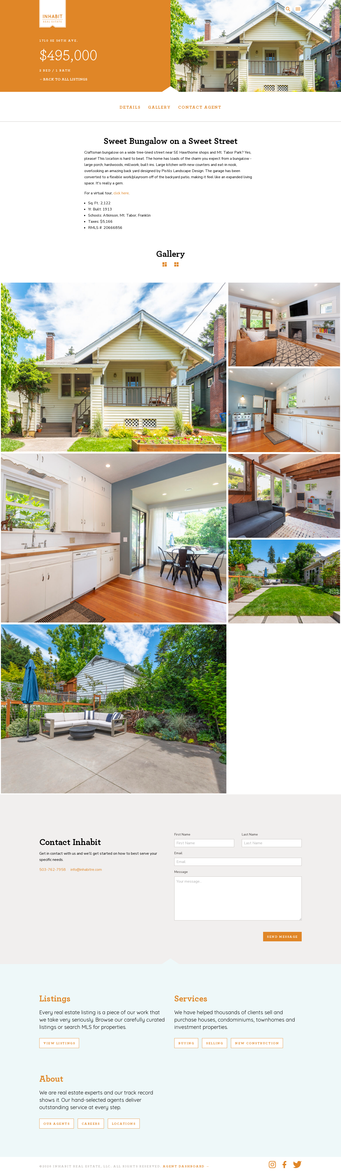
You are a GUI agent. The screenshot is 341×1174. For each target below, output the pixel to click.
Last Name (250, 834)
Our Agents (56, 1123)
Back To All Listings (65, 79)
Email (178, 853)
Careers (91, 1123)
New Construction (257, 1043)
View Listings (59, 1043)
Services (190, 998)
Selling (214, 1043)
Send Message (282, 936)
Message (181, 872)
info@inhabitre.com (86, 869)
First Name (182, 834)
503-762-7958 (52, 869)
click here (121, 193)
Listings (55, 998)
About (51, 1079)
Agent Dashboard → (186, 1166)
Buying (186, 1043)
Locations (124, 1123)
